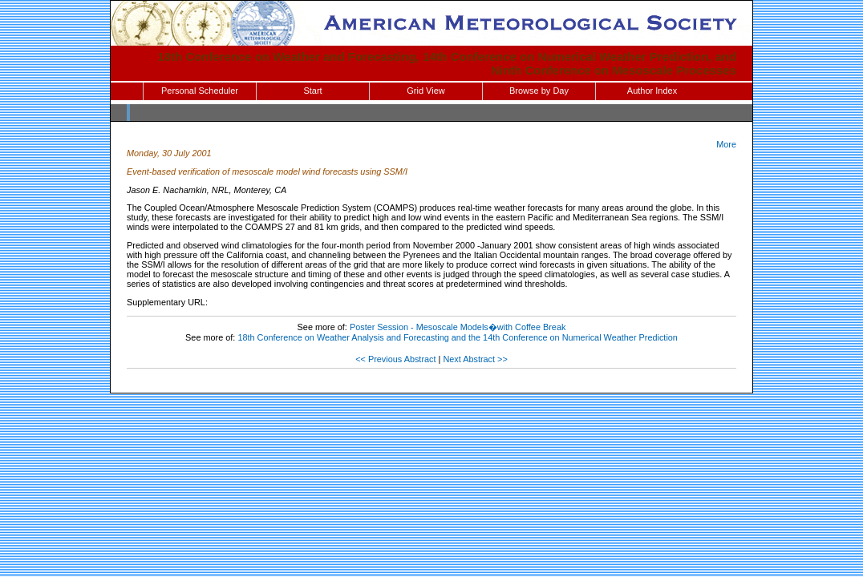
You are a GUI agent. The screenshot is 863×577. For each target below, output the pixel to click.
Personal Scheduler (199, 90)
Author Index (652, 90)
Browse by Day (539, 90)
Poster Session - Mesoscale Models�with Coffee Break (458, 327)
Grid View (425, 90)
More (726, 144)
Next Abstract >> (475, 359)
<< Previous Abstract (395, 359)
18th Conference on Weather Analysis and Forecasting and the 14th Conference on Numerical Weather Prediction (457, 337)
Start (312, 90)
